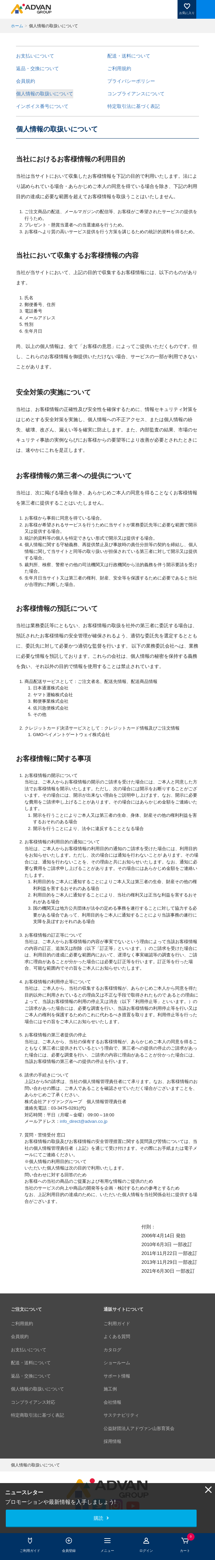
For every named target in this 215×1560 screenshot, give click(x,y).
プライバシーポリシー (131, 81)
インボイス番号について (42, 106)
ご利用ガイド (117, 1323)
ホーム (17, 25)
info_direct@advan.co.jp (84, 1121)
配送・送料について (128, 56)
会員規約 (25, 81)
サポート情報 (117, 1376)
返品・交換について (37, 68)
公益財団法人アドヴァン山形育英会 (139, 1428)
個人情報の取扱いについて (44, 93)
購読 (98, 1518)
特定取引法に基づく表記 (133, 106)
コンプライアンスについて (136, 93)
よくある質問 (117, 1336)
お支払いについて (35, 56)
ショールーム (117, 1362)
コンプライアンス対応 (33, 1402)
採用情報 (112, 1441)
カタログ (112, 1349)
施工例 (110, 1388)
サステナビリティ (121, 1415)
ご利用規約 (119, 68)
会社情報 (112, 1402)
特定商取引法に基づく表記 (37, 1415)
